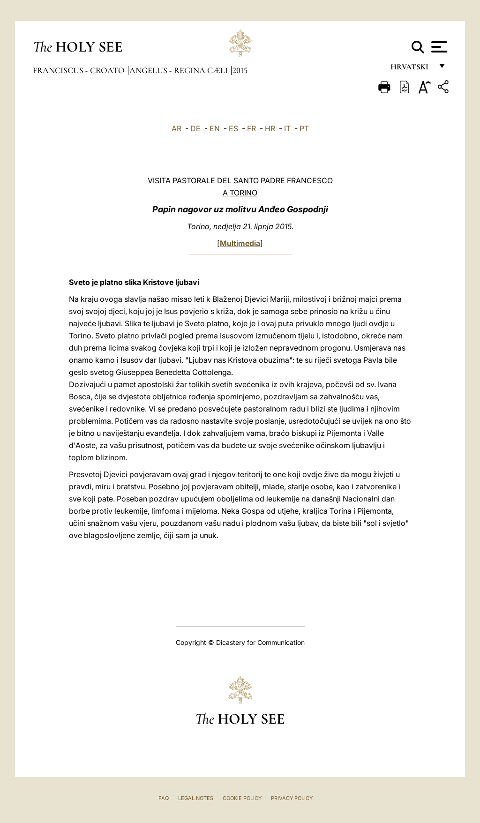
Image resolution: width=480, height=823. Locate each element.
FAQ (163, 798)
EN (215, 128)
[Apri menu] (438, 47)
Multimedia (240, 243)
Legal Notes (195, 798)
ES (233, 128)
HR (270, 128)
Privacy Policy (292, 798)
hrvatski (411, 69)
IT (287, 128)
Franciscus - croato (80, 70)
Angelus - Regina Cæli (179, 70)
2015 (240, 70)
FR (251, 128)
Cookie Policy (242, 798)
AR (176, 128)
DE (195, 128)
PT (304, 128)
